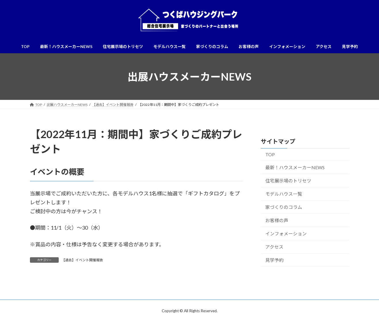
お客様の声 (276, 220)
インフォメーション (285, 233)
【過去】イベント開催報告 (82, 260)
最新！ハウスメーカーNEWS (294, 167)
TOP (270, 154)
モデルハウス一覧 (283, 194)
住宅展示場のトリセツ (288, 180)
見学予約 (274, 260)
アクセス (274, 246)
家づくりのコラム (283, 207)
